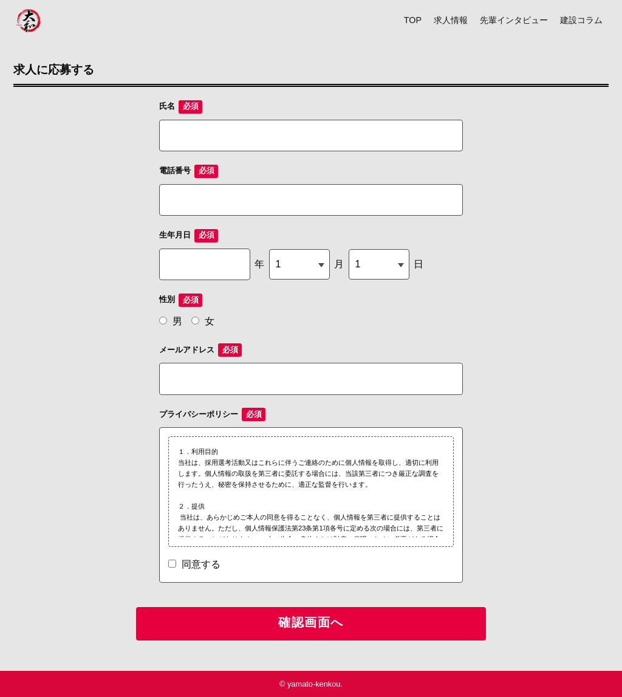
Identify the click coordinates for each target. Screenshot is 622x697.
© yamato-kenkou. (311, 683)
